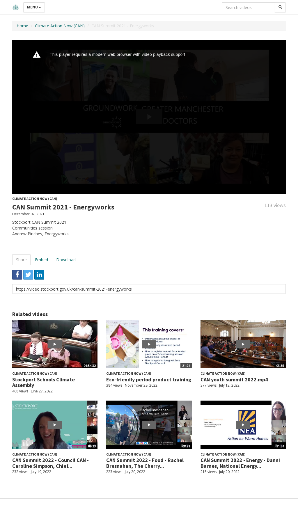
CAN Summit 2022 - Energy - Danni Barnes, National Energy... (240, 463)
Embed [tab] (41, 259)
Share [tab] (21, 259)
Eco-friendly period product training (148, 379)
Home (22, 26)
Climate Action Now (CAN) (60, 26)
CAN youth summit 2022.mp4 (234, 379)
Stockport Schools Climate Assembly (43, 382)
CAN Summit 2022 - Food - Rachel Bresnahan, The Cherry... (145, 463)
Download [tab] (66, 259)
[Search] (280, 7)
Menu (34, 7)
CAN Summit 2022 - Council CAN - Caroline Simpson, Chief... (50, 463)
